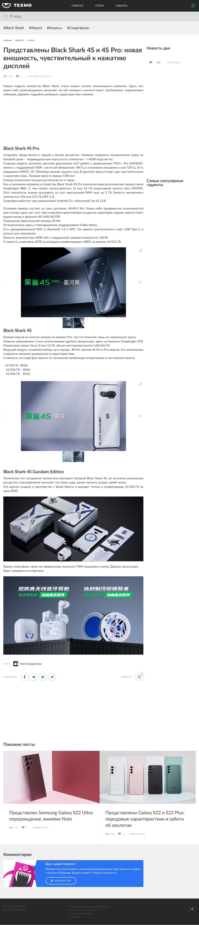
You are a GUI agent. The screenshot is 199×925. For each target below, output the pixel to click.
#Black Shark (13, 28)
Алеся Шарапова (30, 664)
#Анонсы (54, 28)
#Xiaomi (35, 28)
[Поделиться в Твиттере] (43, 677)
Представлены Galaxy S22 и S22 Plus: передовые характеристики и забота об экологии (145, 819)
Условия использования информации (89, 907)
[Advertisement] (73, 123)
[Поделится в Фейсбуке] (24, 677)
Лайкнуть (126, 677)
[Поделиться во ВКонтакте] (34, 677)
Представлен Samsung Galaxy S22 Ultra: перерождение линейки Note (51, 816)
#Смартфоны (78, 28)
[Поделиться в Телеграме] (52, 677)
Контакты (74, 917)
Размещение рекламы (81, 914)
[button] (140, 250)
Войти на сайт (61, 881)
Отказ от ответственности (83, 910)
